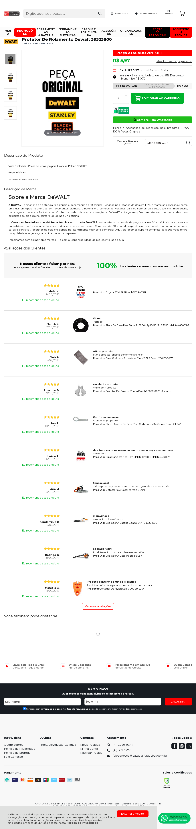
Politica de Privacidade (76, 709)
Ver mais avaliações (98, 606)
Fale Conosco (13, 756)
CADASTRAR (178, 701)
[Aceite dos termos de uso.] (24, 708)
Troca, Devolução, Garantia (57, 744)
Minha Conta (89, 748)
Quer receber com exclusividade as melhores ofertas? (98, 693)
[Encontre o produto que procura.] (98, 8)
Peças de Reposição (81, 31)
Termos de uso (52, 709)
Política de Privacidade (82, 822)
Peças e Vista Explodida (34, 31)
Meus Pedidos (90, 744)
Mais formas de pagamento (174, 61)
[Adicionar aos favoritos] (25, 53)
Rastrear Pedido (91, 752)
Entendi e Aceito (132, 813)
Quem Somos (13, 744)
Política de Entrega (17, 752)
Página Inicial (11, 31)
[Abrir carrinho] (185, 8)
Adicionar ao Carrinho (157, 98)
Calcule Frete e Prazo (127, 142)
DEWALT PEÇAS (59, 31)
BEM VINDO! (98, 689)
